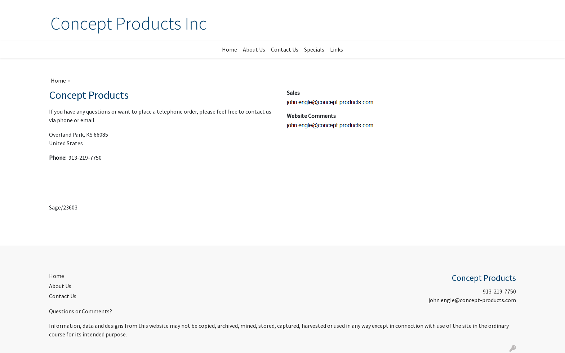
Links (336, 49)
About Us (254, 49)
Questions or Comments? (80, 311)
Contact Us (284, 49)
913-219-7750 (499, 291)
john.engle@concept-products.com (472, 300)
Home (229, 49)
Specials (314, 49)
